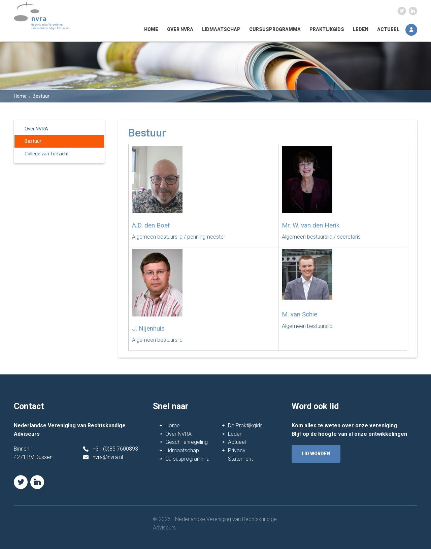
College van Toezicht (47, 153)
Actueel (388, 29)
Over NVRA (180, 29)
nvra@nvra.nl (108, 457)
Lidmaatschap (221, 29)
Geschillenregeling (186, 442)
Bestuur (33, 141)
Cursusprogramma (275, 29)
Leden (360, 29)
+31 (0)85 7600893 (115, 449)
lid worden (316, 453)
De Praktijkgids (245, 425)
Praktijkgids (326, 29)
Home (151, 29)
